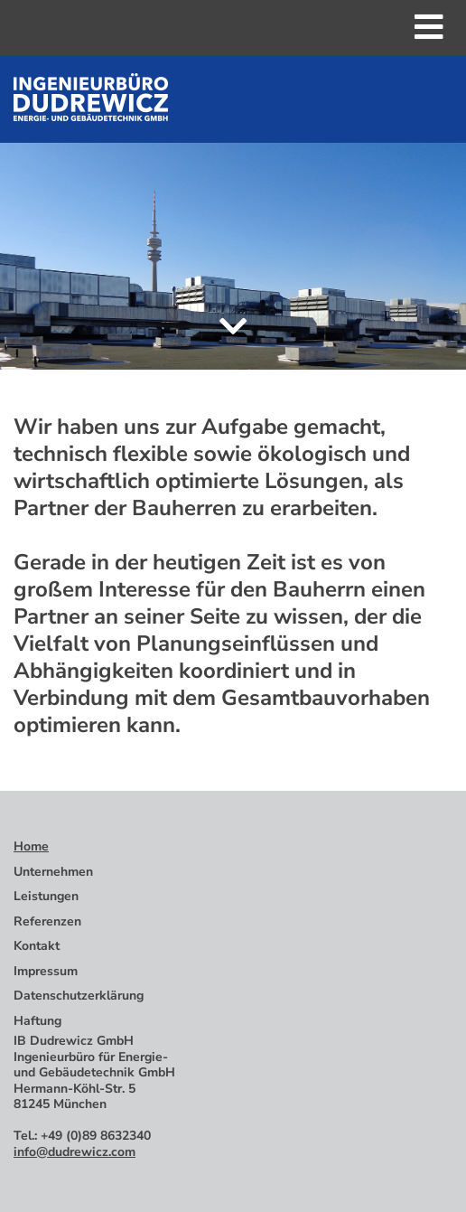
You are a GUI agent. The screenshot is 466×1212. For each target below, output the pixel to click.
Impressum (46, 971)
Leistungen (46, 896)
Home (31, 846)
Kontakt (37, 945)
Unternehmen (53, 871)
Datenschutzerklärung (79, 995)
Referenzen (47, 921)
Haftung (37, 1020)
